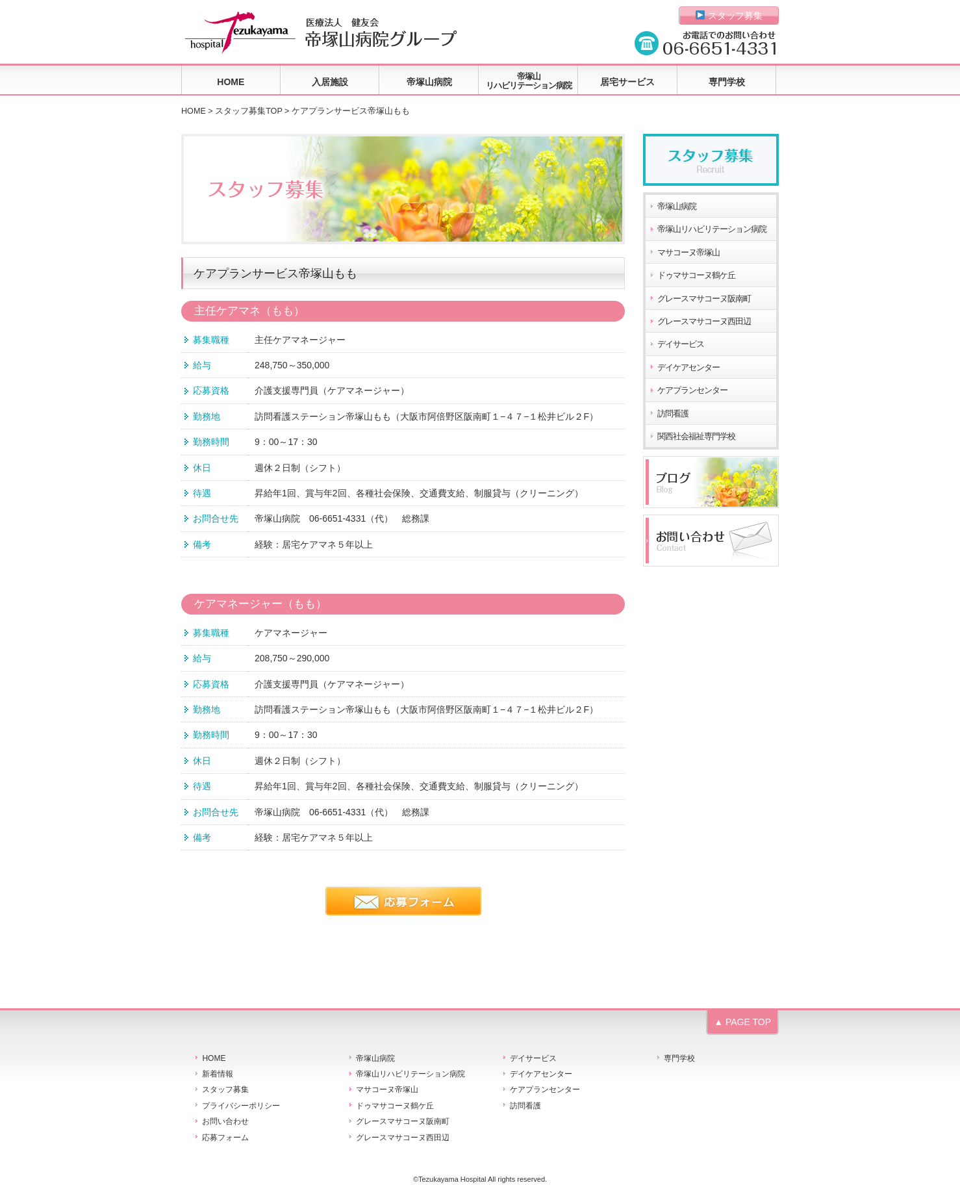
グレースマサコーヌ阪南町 (704, 298)
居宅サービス (627, 82)
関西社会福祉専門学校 (696, 436)
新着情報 (217, 1073)
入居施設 (330, 82)
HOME (230, 82)
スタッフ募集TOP (248, 111)
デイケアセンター (688, 367)
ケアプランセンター (692, 390)
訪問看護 (672, 413)
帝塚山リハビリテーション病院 (529, 80)
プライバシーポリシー (241, 1105)
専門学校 (727, 82)
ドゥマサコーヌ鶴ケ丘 (696, 275)
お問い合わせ (225, 1121)
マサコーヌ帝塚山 (688, 252)
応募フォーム (225, 1137)
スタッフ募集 (729, 15)
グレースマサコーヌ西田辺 (704, 321)
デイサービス (680, 344)
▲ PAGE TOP (742, 1022)
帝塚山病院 (429, 82)
